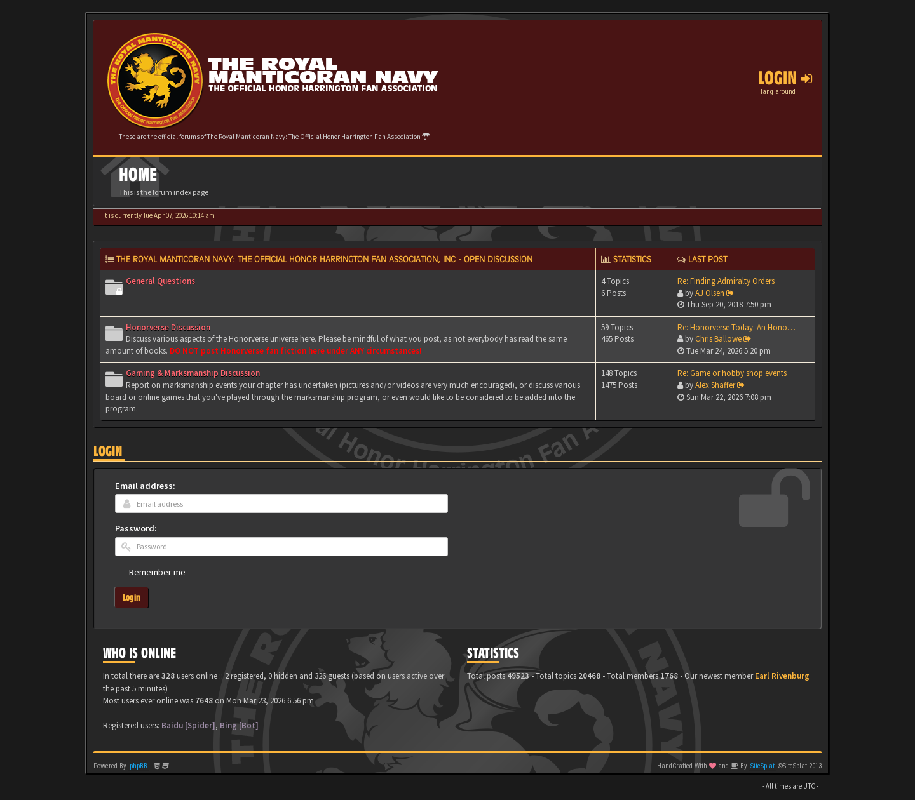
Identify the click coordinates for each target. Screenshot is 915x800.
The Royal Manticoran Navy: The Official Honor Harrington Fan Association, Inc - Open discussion (324, 259)
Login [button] (785, 78)
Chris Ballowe (718, 338)
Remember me (157, 572)
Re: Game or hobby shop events (732, 373)
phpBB (138, 766)
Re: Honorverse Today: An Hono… (736, 327)
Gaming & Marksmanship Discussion (193, 373)
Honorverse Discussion (168, 327)
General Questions (160, 281)
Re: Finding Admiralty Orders (726, 281)
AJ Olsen (709, 293)
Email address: (145, 486)
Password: (136, 528)
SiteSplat (762, 766)
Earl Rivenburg (782, 675)
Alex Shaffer (715, 385)
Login (107, 451)
